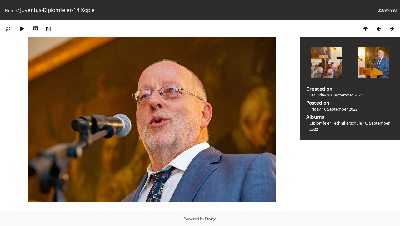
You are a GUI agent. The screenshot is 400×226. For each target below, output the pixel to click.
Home (11, 10)
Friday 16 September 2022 (333, 109)
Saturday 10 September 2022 (336, 95)
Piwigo (210, 218)
